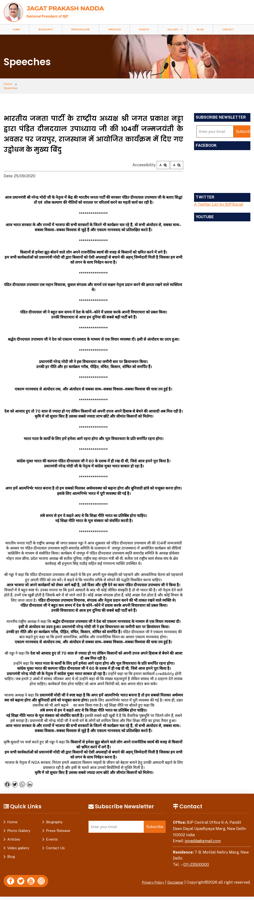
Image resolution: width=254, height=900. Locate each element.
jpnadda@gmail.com (203, 838)
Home (16, 29)
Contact (228, 29)
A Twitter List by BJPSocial (218, 201)
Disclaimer (173, 879)
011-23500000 (196, 861)
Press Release (80, 29)
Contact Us (55, 845)
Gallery (172, 29)
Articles (13, 836)
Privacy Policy (148, 879)
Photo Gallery (18, 828)
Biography (46, 29)
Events (144, 29)
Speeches (114, 29)
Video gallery (18, 845)
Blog (200, 29)
